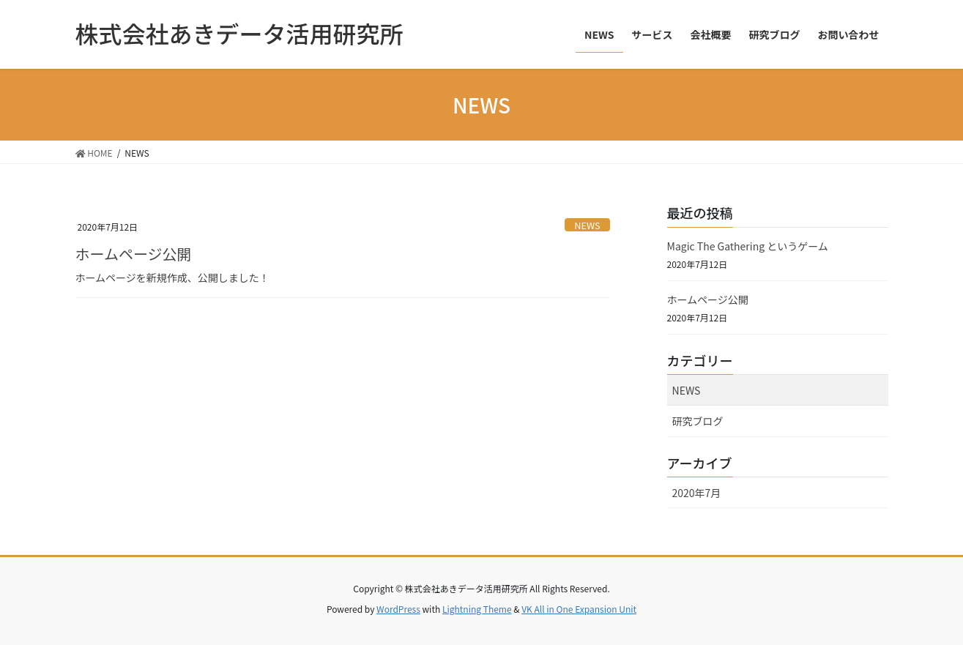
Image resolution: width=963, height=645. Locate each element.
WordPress (398, 609)
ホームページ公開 (133, 253)
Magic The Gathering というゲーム (747, 246)
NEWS (587, 225)
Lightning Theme (477, 609)
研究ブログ (698, 421)
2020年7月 (696, 492)
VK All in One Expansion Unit (578, 609)
